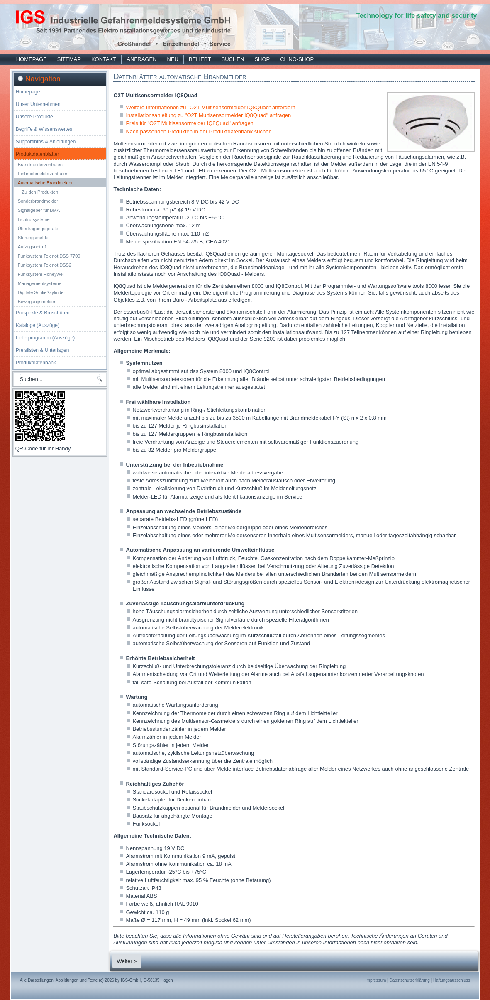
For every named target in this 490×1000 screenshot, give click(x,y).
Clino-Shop (297, 59)
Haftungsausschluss (451, 980)
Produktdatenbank (36, 363)
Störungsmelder (34, 237)
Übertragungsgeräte (38, 228)
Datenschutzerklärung (409, 980)
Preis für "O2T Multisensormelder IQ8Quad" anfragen (189, 123)
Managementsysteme (39, 283)
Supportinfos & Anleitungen (46, 142)
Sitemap (69, 59)
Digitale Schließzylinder (41, 292)
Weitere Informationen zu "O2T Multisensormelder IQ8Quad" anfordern (210, 107)
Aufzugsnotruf (32, 246)
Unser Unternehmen (38, 104)
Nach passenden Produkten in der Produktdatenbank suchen (198, 131)
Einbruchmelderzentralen (43, 173)
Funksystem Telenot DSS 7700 (49, 255)
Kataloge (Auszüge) (37, 325)
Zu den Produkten (40, 191)
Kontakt (103, 59)
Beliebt (200, 59)
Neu (172, 59)
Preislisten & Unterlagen (42, 350)
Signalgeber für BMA (39, 210)
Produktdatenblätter (37, 154)
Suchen (232, 59)
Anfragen (141, 59)
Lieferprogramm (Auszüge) (45, 338)
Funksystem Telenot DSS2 (44, 265)
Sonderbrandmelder (38, 201)
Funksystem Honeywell (41, 274)
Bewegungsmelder (37, 301)
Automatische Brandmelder (45, 182)
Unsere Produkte (34, 117)
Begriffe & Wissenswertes (44, 129)
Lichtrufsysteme (34, 219)
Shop (262, 59)
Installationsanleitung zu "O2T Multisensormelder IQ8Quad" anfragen (208, 115)
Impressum (376, 980)
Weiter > (127, 961)
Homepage (31, 59)
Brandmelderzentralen (40, 164)
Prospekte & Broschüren (43, 313)
